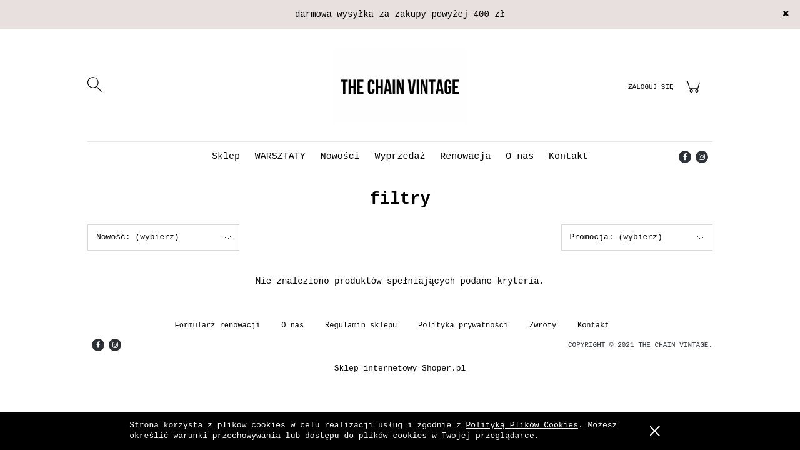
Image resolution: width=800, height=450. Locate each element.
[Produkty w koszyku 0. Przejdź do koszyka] (695, 94)
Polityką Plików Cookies (522, 425)
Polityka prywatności (463, 325)
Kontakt (593, 325)
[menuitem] (226, 156)
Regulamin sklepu (361, 325)
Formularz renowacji (218, 325)
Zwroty (542, 325)
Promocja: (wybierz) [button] (616, 237)
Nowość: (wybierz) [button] (137, 237)
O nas (292, 325)
